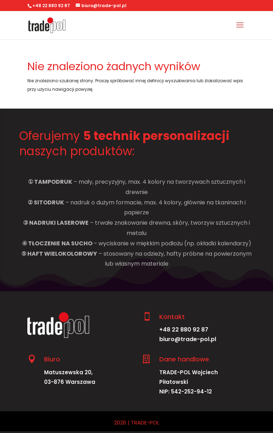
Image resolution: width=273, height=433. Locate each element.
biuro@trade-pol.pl (187, 339)
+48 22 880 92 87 (183, 329)
